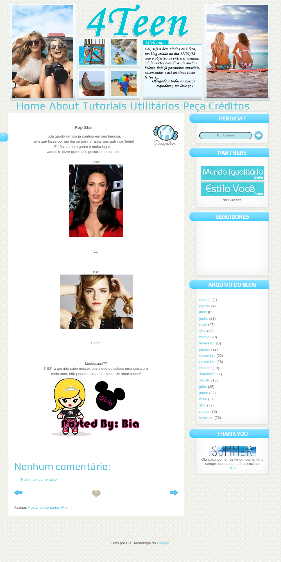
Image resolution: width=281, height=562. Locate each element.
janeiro (204, 349)
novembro (207, 362)
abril (202, 331)
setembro (206, 374)
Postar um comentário (39, 479)
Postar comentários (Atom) (50, 507)
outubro (205, 300)
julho (203, 312)
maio (203, 325)
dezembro (207, 355)
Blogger (163, 543)
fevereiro (206, 343)
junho (203, 318)
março (204, 337)
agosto (204, 306)
